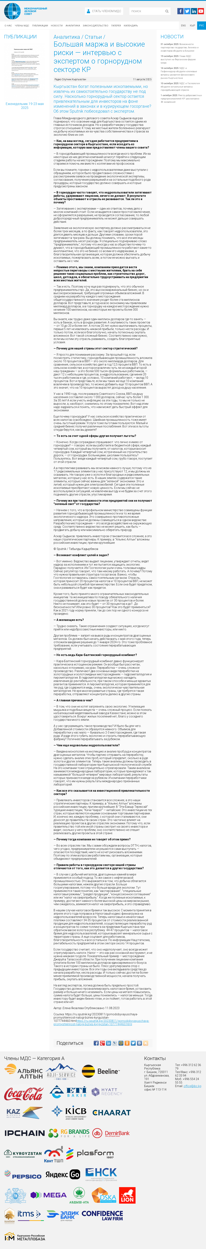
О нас (8, 25)
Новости (57, 25)
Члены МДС (22, 25)
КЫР (192, 25)
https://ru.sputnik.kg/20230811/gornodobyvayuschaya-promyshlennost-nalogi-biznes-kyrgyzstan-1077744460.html (101, 1022)
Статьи (93, 37)
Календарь (131, 25)
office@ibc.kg (192, 1086)
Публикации (40, 25)
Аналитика (73, 25)
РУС (201, 25)
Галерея (116, 25)
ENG (183, 25)
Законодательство (95, 25)
